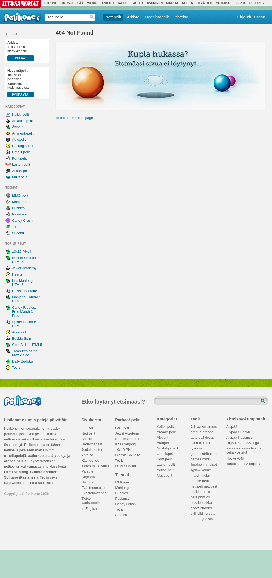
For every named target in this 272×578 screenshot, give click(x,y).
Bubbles (18, 208)
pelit (194, 497)
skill (194, 513)
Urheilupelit (21, 152)
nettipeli (197, 486)
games (196, 459)
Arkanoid (19, 332)
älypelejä (58, 456)
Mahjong (19, 202)
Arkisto (133, 17)
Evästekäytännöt (94, 493)
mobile (196, 481)
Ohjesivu (88, 477)
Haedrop (92, 17)
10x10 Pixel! (21, 251)
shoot (195, 508)
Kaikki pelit (20, 115)
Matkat (172, 3)
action (201, 426)
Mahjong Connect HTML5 (26, 299)
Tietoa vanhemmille (91, 499)
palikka (196, 492)
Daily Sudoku (22, 361)
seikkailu (208, 503)
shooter (206, 508)
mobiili (206, 475)
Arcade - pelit (22, 121)
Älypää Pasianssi (239, 437)
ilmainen (197, 465)
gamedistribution (204, 454)
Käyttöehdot (90, 460)
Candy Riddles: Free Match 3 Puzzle (24, 311)
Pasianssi (19, 214)
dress (209, 437)
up (198, 519)
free (202, 443)
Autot (138, 3)
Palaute (87, 471)
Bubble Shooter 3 (128, 439)
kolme (206, 470)
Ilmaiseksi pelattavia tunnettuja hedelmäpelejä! (20, 83)
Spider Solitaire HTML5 (24, 324)
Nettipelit (113, 17)
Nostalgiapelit (22, 146)
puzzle (196, 503)
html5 (206, 459)
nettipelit (210, 486)
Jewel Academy (24, 268)
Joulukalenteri (92, 450)
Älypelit (17, 127)
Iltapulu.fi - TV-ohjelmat (244, 464)
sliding (202, 513)
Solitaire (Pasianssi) (21, 477)
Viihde (92, 3)
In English (89, 509)
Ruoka (187, 3)
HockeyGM (235, 458)
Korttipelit (19, 158)
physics (204, 497)
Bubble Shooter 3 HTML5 (25, 260)
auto (194, 437)
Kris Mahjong (125, 444)
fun (208, 443)
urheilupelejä (15, 456)
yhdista (207, 519)
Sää (80, 3)
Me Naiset (224, 3)
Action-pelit (20, 171)
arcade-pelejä (15, 461)
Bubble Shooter (43, 472)
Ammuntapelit (22, 133)
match (195, 475)
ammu (212, 426)
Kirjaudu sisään (251, 17)
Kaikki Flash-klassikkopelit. (20, 51)
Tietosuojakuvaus (94, 466)
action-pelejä (38, 456)
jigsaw (195, 470)
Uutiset (67, 3)
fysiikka (196, 448)
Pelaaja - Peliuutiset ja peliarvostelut (243, 449)
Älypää (231, 426)
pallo (206, 492)
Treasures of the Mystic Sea (25, 353)
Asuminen (155, 3)
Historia (87, 482)
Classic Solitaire (24, 291)
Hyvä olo (204, 3)
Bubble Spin (21, 338)
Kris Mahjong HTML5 (22, 283)
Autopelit (19, 140)
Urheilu (107, 3)
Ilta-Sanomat (20, 4)
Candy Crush (22, 220)
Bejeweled (12, 483)
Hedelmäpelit (157, 17)
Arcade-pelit (166, 432)
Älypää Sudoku (238, 432)
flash (194, 443)
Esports (256, 3)
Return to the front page (74, 118)
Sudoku (18, 233)
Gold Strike (123, 428)
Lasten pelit (21, 165)
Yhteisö (181, 17)
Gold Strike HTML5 (27, 345)
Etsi (263, 401)
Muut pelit (19, 177)
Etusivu (50, 3)
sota (212, 513)
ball (201, 437)
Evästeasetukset (94, 488)
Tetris (16, 227)
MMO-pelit (20, 195)
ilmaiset (211, 465)
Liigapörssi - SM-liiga (242, 443)
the (193, 519)
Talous (123, 3)
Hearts (17, 274)
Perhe (241, 3)
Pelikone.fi (22, 16)
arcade (207, 432)
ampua (196, 432)
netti (205, 481)
